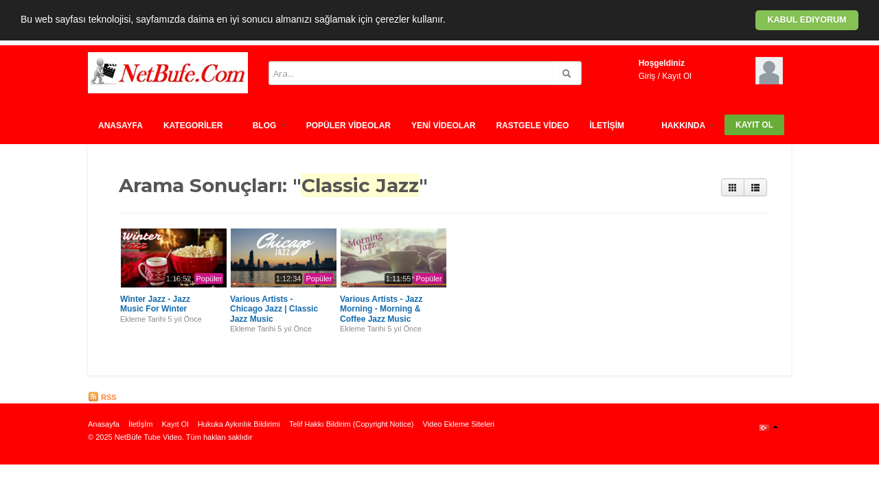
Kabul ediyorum (806, 20)
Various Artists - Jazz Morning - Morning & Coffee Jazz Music (381, 309)
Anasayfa (120, 125)
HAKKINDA (687, 125)
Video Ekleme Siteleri (458, 424)
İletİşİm (606, 125)
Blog (269, 125)
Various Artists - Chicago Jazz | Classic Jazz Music (274, 309)
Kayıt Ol (677, 76)
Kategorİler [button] (197, 125)
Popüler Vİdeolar (348, 125)
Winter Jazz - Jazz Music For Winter (155, 304)
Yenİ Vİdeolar (443, 125)
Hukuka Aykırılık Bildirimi (239, 424)
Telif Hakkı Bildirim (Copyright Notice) (351, 424)
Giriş (647, 76)
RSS (102, 397)
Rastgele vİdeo (532, 125)
